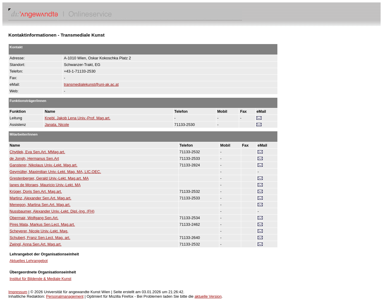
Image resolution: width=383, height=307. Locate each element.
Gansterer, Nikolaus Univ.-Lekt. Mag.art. (43, 165)
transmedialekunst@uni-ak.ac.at (91, 84)
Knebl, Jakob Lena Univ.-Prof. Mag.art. (77, 118)
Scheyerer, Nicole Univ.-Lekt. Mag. (39, 231)
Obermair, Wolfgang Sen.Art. (34, 218)
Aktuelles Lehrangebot (29, 260)
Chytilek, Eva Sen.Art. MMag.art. (37, 152)
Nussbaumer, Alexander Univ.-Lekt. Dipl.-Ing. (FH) (52, 211)
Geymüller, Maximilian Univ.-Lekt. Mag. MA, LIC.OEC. (55, 171)
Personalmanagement (64, 296)
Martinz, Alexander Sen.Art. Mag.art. (40, 198)
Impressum (17, 292)
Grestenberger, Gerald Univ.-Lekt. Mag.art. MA (49, 178)
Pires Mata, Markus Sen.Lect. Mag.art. (42, 224)
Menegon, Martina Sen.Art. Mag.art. (40, 204)
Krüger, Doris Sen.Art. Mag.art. (36, 191)
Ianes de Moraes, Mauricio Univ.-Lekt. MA (45, 185)
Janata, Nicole (57, 124)
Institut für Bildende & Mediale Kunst (40, 278)
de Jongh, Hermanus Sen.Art (34, 158)
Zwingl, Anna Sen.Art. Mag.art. (36, 244)
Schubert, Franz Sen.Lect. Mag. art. (40, 237)
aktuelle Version (207, 296)
